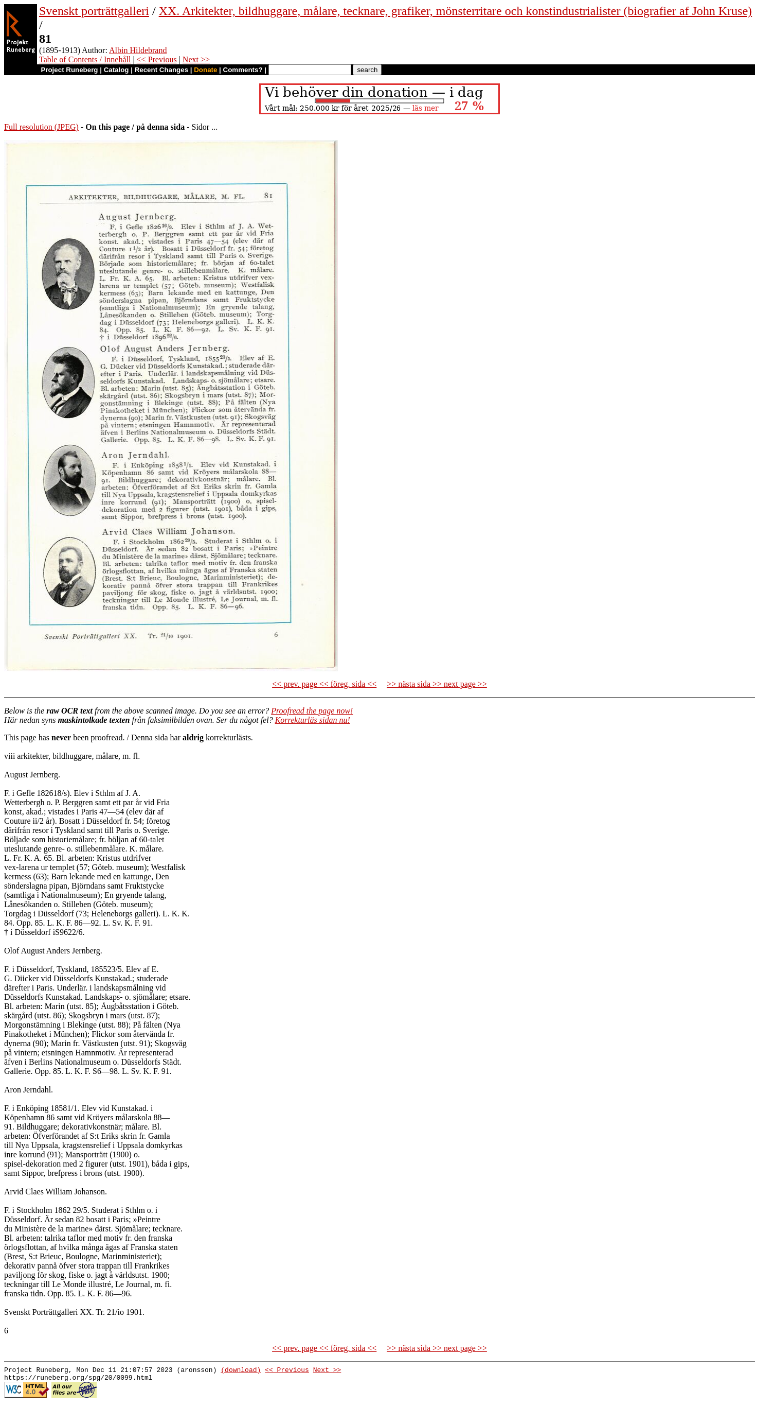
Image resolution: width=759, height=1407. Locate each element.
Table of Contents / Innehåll (85, 59)
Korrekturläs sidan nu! (312, 720)
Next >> (196, 59)
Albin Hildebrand (138, 50)
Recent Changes (161, 70)
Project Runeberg (69, 70)
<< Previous (157, 59)
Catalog (116, 70)
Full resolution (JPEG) (41, 127)
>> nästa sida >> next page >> (437, 684)
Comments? (243, 70)
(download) (241, 1371)
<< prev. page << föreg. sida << (324, 684)
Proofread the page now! (312, 710)
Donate (205, 70)
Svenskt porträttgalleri (94, 11)
